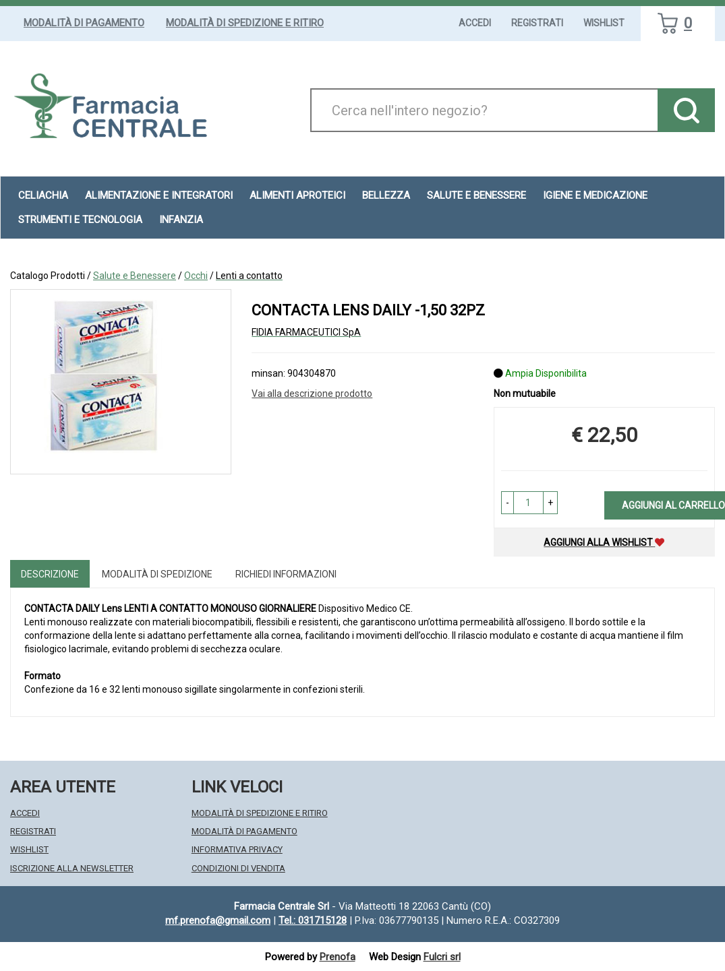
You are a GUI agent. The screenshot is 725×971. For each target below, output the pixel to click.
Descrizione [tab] (50, 574)
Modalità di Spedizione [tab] (157, 574)
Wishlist (604, 23)
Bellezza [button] (386, 195)
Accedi (475, 23)
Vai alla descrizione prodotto (312, 393)
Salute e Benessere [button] (476, 195)
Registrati (537, 23)
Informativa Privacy (237, 849)
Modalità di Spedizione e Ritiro (245, 23)
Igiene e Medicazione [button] (595, 195)
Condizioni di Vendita (238, 868)
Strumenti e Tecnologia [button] (80, 220)
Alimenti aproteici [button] (297, 195)
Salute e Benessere (134, 275)
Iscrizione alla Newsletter (72, 868)
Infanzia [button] (181, 220)
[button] (507, 502)
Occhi (196, 275)
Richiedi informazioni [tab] (286, 574)
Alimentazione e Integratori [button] (159, 195)
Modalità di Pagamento (84, 23)
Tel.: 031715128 (313, 920)
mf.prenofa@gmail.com (217, 920)
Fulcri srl (442, 957)
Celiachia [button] (43, 195)
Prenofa (337, 957)
